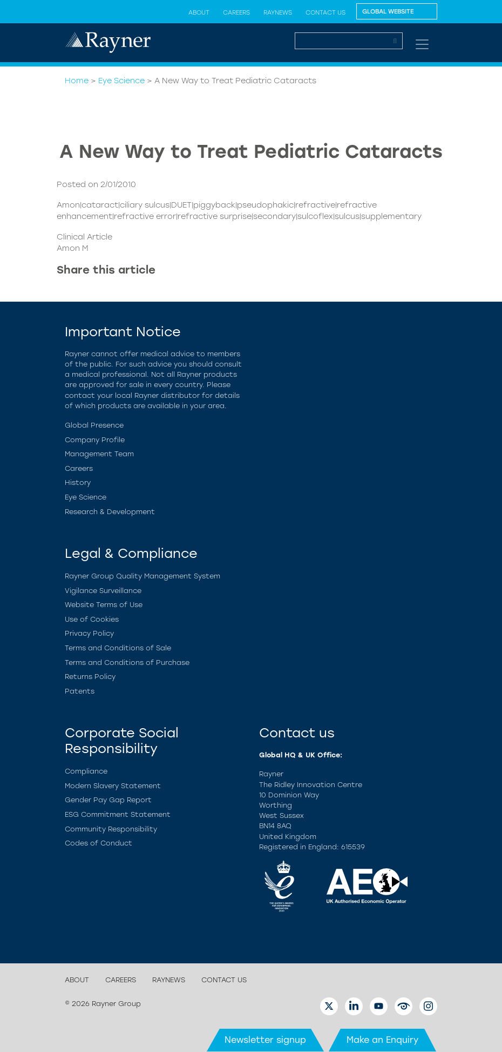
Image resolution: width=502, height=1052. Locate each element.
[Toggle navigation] (422, 44)
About (198, 12)
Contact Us (325, 12)
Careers (236, 12)
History (78, 482)
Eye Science (121, 80)
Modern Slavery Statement (113, 786)
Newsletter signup (265, 1040)
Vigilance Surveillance (103, 591)
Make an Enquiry (382, 1040)
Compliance (86, 771)
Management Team (99, 454)
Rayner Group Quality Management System (142, 576)
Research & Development (110, 512)
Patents (79, 691)
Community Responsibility (111, 829)
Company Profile (95, 440)
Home (77, 80)
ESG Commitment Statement (118, 814)
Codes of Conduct (98, 843)
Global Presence (94, 425)
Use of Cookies (92, 619)
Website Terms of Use (104, 605)
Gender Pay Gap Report (108, 800)
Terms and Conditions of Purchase (127, 662)
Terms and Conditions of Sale (118, 648)
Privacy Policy (89, 633)
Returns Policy (90, 677)
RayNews (277, 12)
